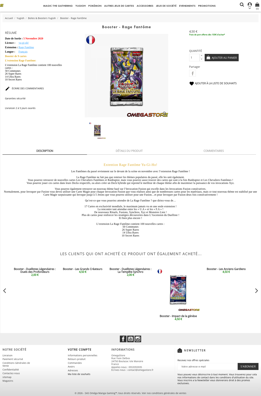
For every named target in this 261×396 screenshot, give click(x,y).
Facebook (123, 339)
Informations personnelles (82, 355)
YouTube (130, 339)
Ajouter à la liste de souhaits (213, 83)
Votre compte (80, 349)
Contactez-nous (11, 373)
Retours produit (77, 359)
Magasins (7, 380)
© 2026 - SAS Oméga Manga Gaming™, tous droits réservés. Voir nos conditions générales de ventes (130, 393)
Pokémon (95, 5)
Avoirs (71, 366)
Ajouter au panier (224, 58)
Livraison (7, 355)
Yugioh (80, 5)
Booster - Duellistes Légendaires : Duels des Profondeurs (35, 270)
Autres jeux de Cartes (119, 5)
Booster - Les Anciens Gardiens (226, 269)
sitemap (7, 377)
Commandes (75, 362)
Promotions (207, 5)
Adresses (73, 370)
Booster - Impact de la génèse (178, 316)
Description (44, 151)
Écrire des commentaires (24, 88)
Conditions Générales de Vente (16, 364)
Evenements (187, 5)
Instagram (137, 339)
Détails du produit (129, 151)
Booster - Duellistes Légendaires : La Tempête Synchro (130, 270)
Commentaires (214, 151)
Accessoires (145, 5)
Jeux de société (166, 5)
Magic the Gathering (58, 5)
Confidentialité (10, 369)
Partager (192, 73)
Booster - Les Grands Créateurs (82, 269)
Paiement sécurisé (12, 359)
